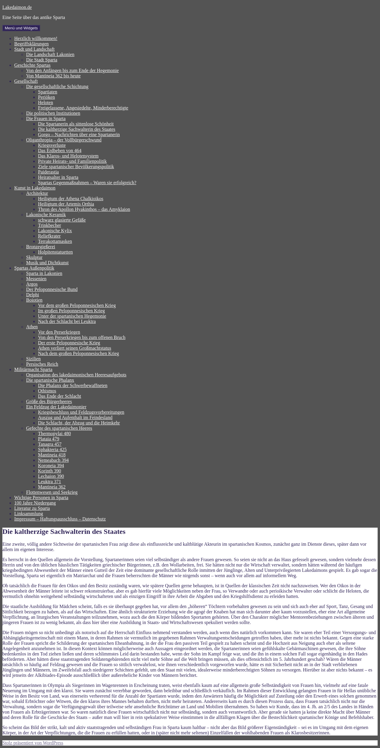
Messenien (36, 278)
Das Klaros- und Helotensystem (68, 155)
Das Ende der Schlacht (59, 396)
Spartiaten (47, 91)
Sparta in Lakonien (44, 273)
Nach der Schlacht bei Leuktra (67, 321)
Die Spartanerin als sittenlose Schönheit (76, 123)
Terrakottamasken (55, 241)
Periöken (46, 97)
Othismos (47, 390)
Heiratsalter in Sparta (58, 177)
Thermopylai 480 (54, 433)
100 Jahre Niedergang (35, 502)
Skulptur (34, 257)
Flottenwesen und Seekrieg (51, 492)
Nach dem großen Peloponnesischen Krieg (78, 353)
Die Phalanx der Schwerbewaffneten (72, 385)
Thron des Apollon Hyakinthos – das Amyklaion (84, 209)
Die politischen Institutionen (53, 113)
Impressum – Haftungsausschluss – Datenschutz (60, 518)
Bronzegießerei (40, 246)
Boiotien (34, 300)
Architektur (37, 193)
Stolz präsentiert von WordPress (32, 742)
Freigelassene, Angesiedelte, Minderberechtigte (83, 107)
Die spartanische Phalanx (50, 380)
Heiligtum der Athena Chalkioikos (70, 198)
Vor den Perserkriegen (59, 332)
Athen (32, 326)
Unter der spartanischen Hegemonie (72, 316)
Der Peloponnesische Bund (51, 289)
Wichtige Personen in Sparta (41, 497)
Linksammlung (28, 513)
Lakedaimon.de (17, 7)
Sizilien (33, 358)
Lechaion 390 (51, 476)
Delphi (32, 294)
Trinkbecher (49, 225)
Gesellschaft (26, 81)
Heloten (45, 102)
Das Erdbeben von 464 (59, 150)
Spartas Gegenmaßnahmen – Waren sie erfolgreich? (87, 182)
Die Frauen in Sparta (46, 118)
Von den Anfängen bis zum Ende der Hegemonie (72, 70)
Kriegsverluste (52, 145)
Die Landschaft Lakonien (50, 54)
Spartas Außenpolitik (34, 267)
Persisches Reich (42, 364)
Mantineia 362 (52, 486)
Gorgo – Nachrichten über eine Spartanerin (79, 134)
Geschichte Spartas (32, 65)
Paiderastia (48, 171)
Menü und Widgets (21, 28)
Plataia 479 (48, 438)
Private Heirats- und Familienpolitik (72, 161)
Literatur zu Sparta (32, 508)
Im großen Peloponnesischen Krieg (71, 310)
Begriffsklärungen (31, 43)
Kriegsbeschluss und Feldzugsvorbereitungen (81, 412)
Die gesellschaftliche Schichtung (57, 86)
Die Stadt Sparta (41, 59)
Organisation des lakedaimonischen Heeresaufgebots (76, 374)
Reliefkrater (49, 235)
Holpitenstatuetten (55, 251)
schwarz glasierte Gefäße (62, 219)
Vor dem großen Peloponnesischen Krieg (77, 305)
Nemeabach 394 (53, 460)
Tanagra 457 (49, 444)
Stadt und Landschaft (34, 49)
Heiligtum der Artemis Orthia (66, 203)
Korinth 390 (49, 470)
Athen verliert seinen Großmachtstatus (74, 348)
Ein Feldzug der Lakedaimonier (56, 406)
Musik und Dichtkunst (47, 262)
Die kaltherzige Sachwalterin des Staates (76, 129)
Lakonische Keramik (46, 214)
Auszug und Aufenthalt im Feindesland (75, 417)
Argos (32, 284)
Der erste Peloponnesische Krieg (69, 342)
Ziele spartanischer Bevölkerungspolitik (76, 166)
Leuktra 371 (49, 481)
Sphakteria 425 (52, 449)
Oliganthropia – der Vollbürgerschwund (64, 139)
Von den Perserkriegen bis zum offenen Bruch (81, 337)
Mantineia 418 (52, 454)
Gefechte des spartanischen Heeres (59, 428)
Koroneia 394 (51, 465)
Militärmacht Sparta (33, 369)
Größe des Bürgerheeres (49, 401)
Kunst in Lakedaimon (35, 187)
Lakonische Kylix (55, 230)
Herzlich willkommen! (35, 38)
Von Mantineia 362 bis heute (53, 75)
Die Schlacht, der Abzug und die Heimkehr (79, 422)
